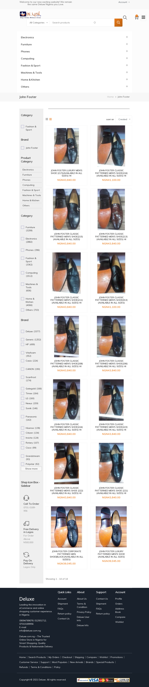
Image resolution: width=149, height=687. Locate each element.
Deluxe (42, 679)
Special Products (105, 662)
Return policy (64, 613)
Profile (118, 598)
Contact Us (64, 618)
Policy (57, 667)
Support (45, 662)
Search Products (37, 657)
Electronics (27, 37)
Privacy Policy (84, 612)
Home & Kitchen (30, 79)
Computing (27, 58)
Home (110, 96)
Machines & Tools (31, 72)
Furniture (26, 44)
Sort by (110, 120)
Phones (25, 51)
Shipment (63, 603)
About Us (82, 598)
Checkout (67, 657)
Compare (120, 617)
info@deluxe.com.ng (30, 630)
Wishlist (119, 622)
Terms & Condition (82, 605)
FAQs (60, 608)
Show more (31, 468)
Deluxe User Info (83, 619)
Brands (90, 662)
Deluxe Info (83, 625)
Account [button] (122, 2)
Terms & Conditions (41, 667)
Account (62, 598)
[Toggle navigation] (143, 17)
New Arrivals (76, 662)
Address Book (119, 610)
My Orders (54, 657)
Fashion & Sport (30, 65)
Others (25, 86)
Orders (118, 603)
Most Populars (59, 662)
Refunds (23, 667)
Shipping (79, 657)
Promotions (116, 657)
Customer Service (28, 662)
